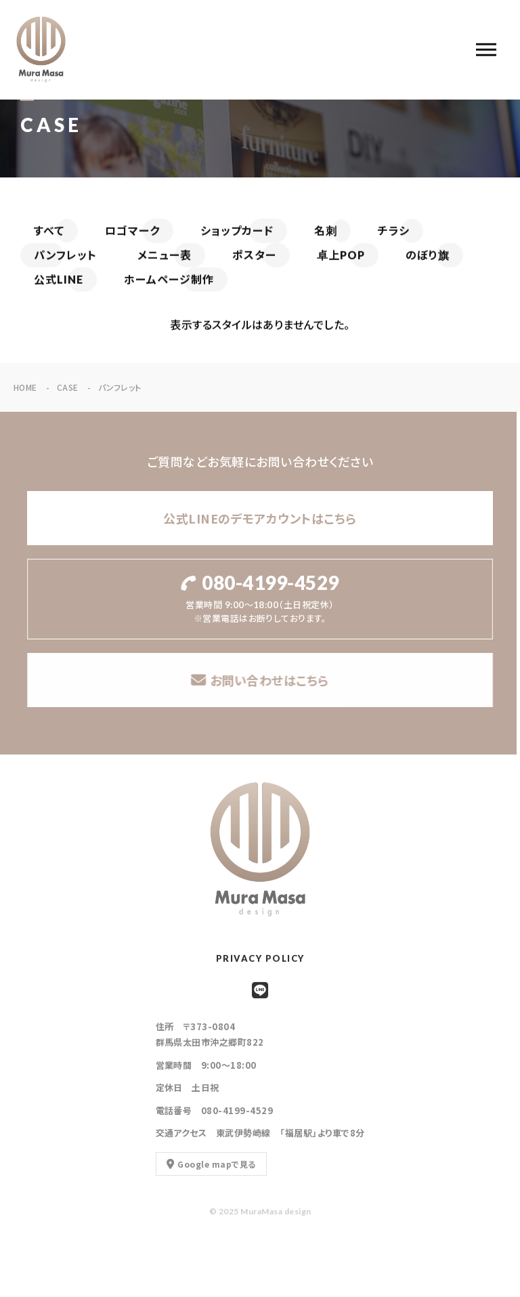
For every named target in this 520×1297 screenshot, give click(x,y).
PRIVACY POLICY (260, 958)
